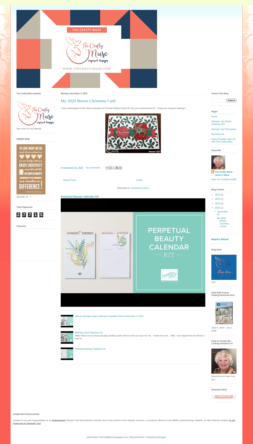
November (223, 211)
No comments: (93, 167)
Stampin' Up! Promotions (223, 129)
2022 (218, 203)
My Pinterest (217, 134)
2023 (218, 199)
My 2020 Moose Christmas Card (88, 101)
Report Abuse (220, 239)
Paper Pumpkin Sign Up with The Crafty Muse (223, 140)
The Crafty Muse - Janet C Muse (224, 173)
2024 (218, 194)
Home (139, 180)
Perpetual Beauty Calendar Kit (80, 196)
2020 (218, 207)
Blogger (162, 437)
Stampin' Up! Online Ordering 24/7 (221, 122)
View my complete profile (223, 179)
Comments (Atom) (140, 188)
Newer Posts (69, 180)
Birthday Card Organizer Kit (89, 332)
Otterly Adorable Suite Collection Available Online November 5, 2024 (109, 316)
